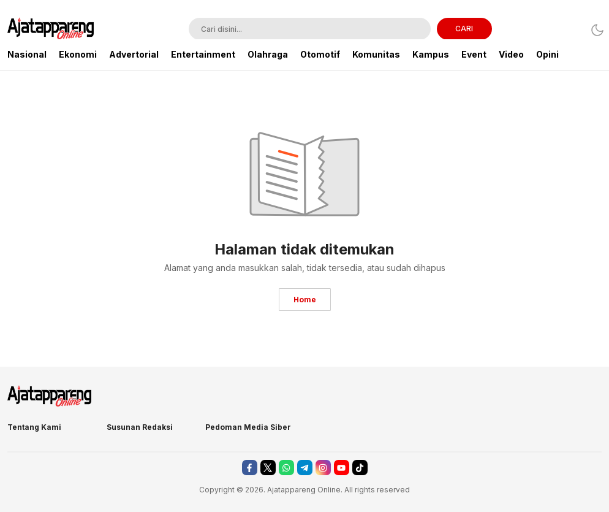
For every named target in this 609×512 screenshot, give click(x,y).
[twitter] (268, 467)
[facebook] (249, 467)
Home (304, 299)
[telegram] (304, 467)
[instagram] (323, 467)
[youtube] (341, 467)
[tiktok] (360, 467)
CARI (464, 28)
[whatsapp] (286, 467)
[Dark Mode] (594, 29)
